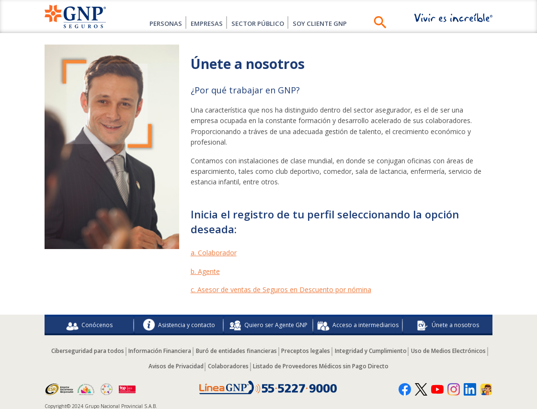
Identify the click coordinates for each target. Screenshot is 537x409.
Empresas (201, 23)
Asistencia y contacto (179, 324)
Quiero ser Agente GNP (268, 324)
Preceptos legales (348, 348)
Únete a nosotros (447, 324)
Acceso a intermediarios (358, 324)
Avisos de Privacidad (213, 363)
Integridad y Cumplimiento (417, 348)
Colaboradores (269, 363)
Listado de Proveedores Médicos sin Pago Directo (365, 363)
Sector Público (261, 23)
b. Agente (205, 271)
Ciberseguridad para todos (121, 348)
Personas (153, 23)
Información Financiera (196, 348)
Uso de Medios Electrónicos (141, 363)
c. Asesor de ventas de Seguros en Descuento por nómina (281, 289)
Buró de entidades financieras (276, 348)
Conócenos (89, 324)
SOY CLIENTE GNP (332, 23)
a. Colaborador (214, 252)
